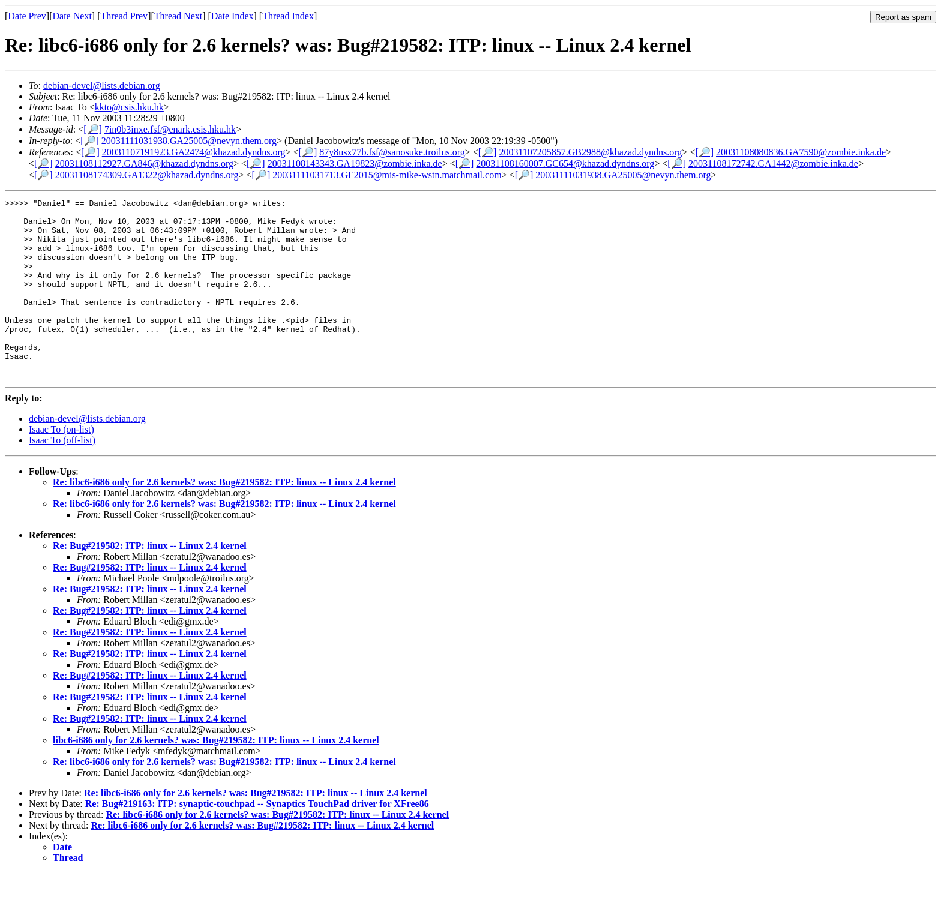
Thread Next (178, 16)
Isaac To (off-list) (62, 476)
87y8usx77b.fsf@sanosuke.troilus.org (391, 152)
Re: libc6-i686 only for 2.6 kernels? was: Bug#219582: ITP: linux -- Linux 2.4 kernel (224, 518)
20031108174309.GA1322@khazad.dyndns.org (147, 175)
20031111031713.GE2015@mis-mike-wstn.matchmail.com (386, 175)
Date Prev (27, 16)
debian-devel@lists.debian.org (101, 85)
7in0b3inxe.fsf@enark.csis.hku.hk (170, 129)
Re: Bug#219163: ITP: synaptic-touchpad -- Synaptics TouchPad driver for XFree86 (257, 840)
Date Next (72, 16)
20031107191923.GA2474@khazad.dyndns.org (194, 152)
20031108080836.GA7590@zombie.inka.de (801, 152)
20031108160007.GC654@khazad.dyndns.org (565, 163)
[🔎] (92, 129)
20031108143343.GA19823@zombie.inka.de (355, 163)
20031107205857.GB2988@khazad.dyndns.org (590, 152)
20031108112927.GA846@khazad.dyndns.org (144, 163)
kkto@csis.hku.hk (129, 107)
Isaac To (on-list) (61, 465)
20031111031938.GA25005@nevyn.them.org (189, 141)
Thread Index (288, 16)
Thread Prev (124, 16)
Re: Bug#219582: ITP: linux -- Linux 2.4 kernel (150, 582)
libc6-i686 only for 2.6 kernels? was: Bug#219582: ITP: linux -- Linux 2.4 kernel (216, 776)
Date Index (232, 16)
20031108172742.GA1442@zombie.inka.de (773, 163)
